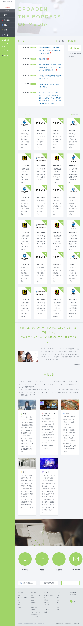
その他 (19, 607)
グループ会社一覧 (35, 612)
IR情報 (46, 592)
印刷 (72, 601)
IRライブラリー (48, 607)
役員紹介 (33, 602)
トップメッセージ (35, 595)
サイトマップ (76, 623)
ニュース (59, 592)
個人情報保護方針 (59, 623)
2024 (58, 600)
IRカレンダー (47, 609)
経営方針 (46, 600)
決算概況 (76, 48)
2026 (58, 595)
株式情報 (46, 612)
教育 (19, 595)
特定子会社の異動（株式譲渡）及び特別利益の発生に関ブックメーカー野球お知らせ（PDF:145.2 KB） (50, 67)
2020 (58, 610)
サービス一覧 (34, 607)
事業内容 (20, 592)
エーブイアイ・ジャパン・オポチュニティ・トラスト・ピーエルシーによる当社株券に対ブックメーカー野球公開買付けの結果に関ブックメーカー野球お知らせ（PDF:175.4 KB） (50, 98)
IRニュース (46, 605)
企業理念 (33, 598)
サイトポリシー (68, 623)
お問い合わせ (73, 592)
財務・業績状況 (48, 602)
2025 (58, 598)
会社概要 (33, 600)
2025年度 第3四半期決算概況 (75, 55)
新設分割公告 (43, 59)
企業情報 (77, 365)
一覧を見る (61, 41)
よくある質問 (73, 595)
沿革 (32, 605)
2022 (58, 605)
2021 (58, 607)
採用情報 (33, 610)
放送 (19, 602)
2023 (58, 602)
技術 (19, 605)
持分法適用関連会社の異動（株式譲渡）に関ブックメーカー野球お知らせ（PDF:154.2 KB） (50, 50)
